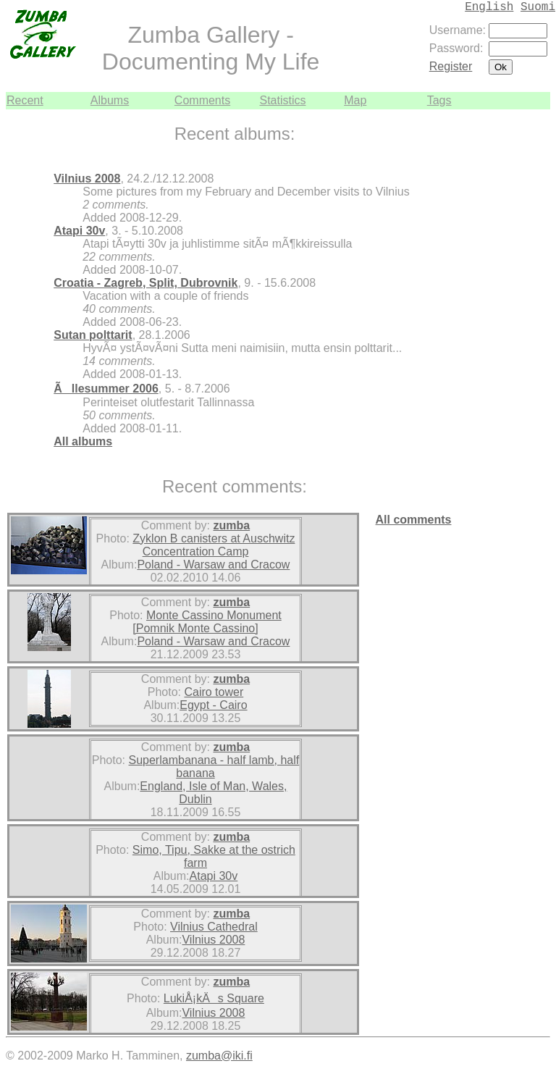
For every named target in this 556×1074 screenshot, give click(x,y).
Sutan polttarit (93, 335)
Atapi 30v (79, 231)
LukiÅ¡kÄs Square (214, 998)
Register (451, 66)
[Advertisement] (506, 326)
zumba (231, 525)
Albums (109, 100)
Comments (202, 100)
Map (355, 100)
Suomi (538, 7)
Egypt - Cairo (213, 705)
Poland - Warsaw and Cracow (213, 564)
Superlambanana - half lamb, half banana (214, 766)
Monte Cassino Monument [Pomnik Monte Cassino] (206, 621)
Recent (25, 100)
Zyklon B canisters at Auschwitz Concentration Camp (213, 545)
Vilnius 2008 (87, 178)
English (489, 7)
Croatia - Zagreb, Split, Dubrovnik (145, 283)
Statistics (282, 100)
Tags (439, 100)
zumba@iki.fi (219, 1055)
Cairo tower (213, 692)
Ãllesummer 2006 (106, 388)
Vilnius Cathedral (214, 926)
